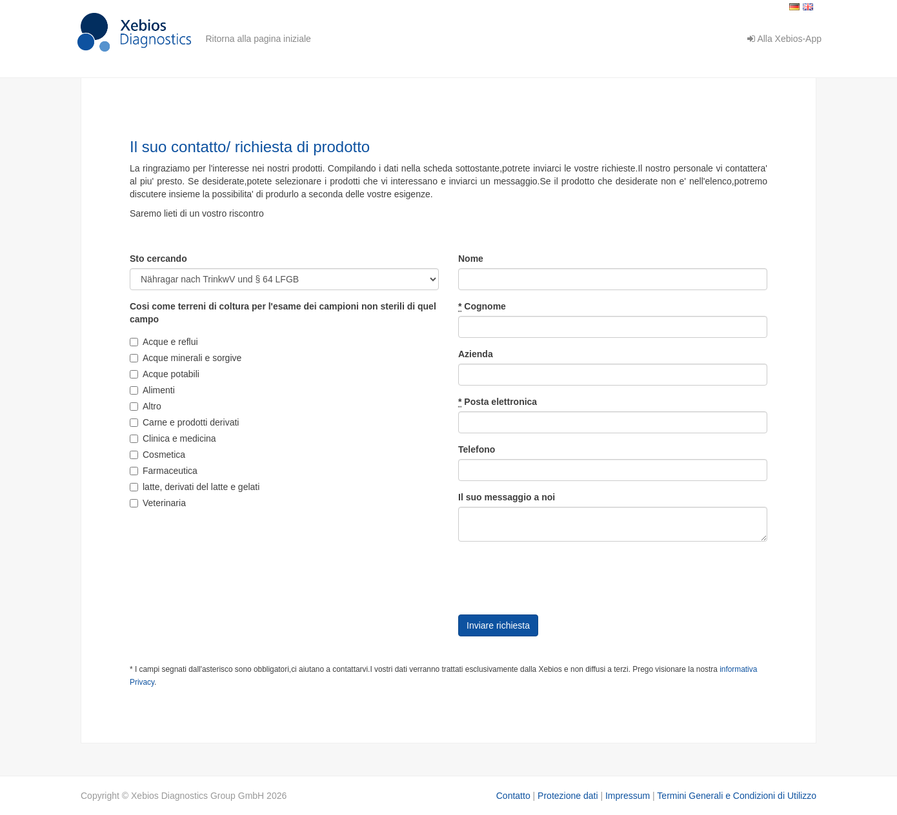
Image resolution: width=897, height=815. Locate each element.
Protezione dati (568, 795)
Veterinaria (158, 503)
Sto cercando (158, 258)
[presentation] (556, 576)
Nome (470, 258)
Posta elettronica (497, 402)
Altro (145, 406)
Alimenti (152, 390)
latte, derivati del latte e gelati (194, 487)
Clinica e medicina (173, 438)
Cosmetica (157, 454)
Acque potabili (164, 374)
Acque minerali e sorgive (185, 358)
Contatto (513, 795)
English (808, 6)
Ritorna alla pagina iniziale (257, 39)
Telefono (476, 449)
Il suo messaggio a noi (506, 497)
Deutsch (794, 6)
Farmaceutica (163, 471)
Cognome (482, 306)
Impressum (627, 795)
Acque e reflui (164, 342)
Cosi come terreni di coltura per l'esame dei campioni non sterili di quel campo (283, 312)
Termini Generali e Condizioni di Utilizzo (736, 795)
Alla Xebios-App (784, 39)
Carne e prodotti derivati (184, 422)
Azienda (475, 354)
